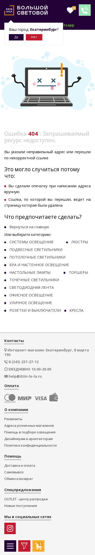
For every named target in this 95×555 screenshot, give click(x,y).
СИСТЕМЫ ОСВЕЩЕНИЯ (31, 241)
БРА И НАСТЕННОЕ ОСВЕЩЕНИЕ (39, 264)
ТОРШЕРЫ (78, 272)
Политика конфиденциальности (30, 445)
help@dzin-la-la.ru (25, 376)
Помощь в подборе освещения (29, 432)
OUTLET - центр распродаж (26, 499)
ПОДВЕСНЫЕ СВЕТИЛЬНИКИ (35, 249)
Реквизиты (13, 419)
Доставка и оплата (19, 465)
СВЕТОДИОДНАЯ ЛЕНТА (31, 287)
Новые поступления (20, 506)
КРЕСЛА (76, 310)
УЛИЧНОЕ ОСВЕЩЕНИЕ (30, 302)
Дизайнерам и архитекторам (28, 439)
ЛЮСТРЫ (79, 241)
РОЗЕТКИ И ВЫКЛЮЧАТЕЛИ (35, 310)
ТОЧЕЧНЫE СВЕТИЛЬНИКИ (34, 279)
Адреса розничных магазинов (29, 426)
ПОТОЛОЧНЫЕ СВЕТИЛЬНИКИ (37, 257)
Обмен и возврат (18, 479)
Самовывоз (14, 472)
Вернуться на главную (29, 226)
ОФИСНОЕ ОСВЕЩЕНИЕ (31, 294)
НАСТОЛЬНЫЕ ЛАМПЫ (30, 272)
